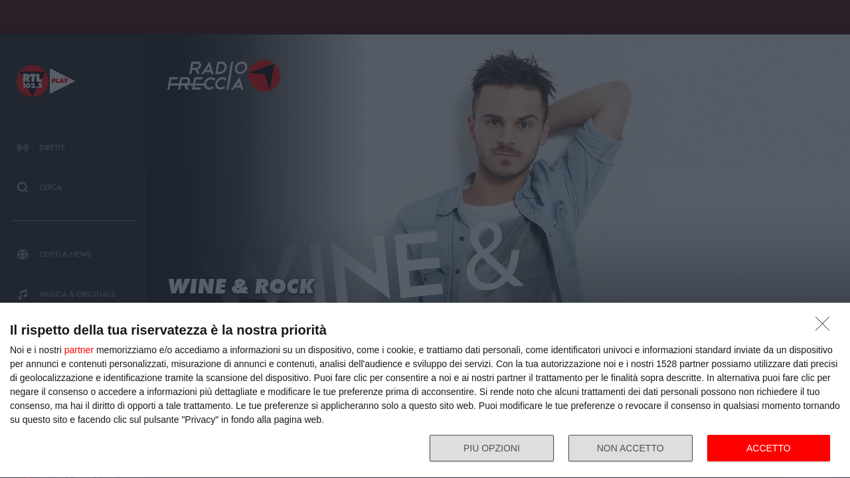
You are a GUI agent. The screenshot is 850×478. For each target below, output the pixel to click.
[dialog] (425, 390)
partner (79, 350)
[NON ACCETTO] (826, 327)
